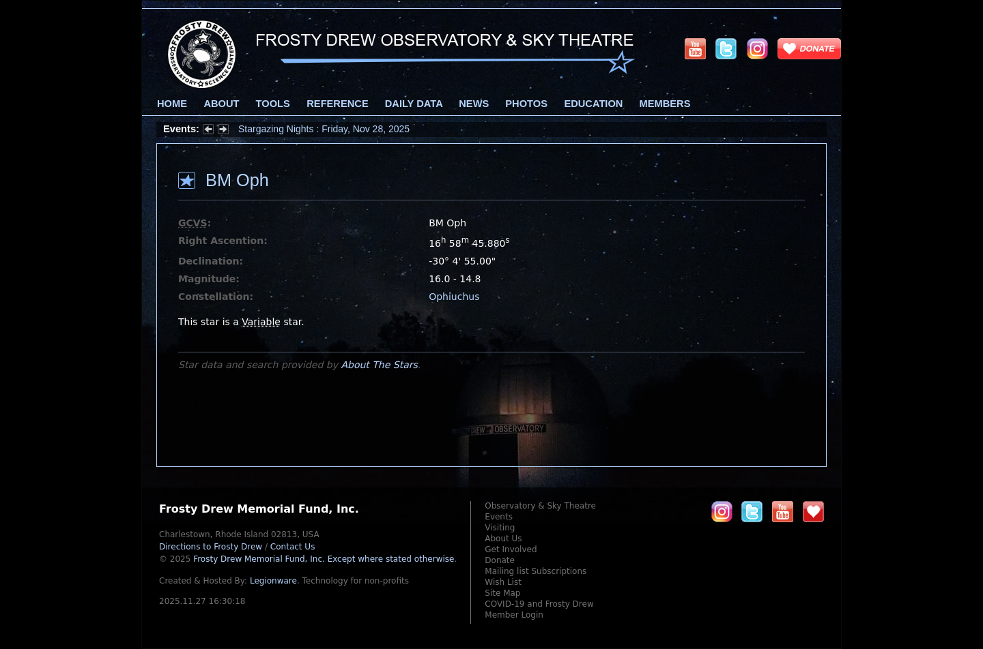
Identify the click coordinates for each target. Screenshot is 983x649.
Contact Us (292, 547)
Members (665, 103)
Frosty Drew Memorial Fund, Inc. (323, 559)
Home (172, 103)
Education (593, 103)
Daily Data (413, 103)
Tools (273, 103)
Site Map (502, 593)
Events (499, 517)
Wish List (503, 582)
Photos (526, 103)
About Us (503, 538)
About (221, 103)
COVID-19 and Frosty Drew (539, 604)
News (474, 103)
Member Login (514, 615)
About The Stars (379, 364)
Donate (500, 560)
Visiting (500, 527)
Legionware (273, 581)
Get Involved (511, 549)
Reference (337, 103)
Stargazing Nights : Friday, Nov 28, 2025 (324, 128)
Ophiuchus (454, 296)
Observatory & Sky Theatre (540, 506)
